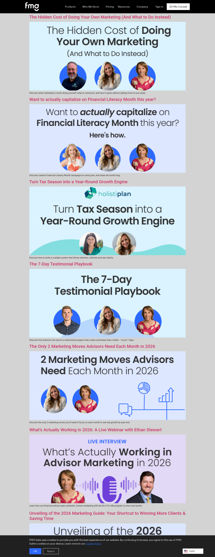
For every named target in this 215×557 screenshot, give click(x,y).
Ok (35, 551)
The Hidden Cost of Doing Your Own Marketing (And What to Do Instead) (100, 17)
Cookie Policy (93, 543)
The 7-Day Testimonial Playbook (60, 264)
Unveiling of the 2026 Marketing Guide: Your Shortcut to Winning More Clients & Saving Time (107, 516)
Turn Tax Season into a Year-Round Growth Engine (78, 181)
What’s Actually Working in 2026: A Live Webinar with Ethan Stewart (95, 429)
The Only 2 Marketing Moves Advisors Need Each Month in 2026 (92, 346)
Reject (51, 551)
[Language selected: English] (193, 551)
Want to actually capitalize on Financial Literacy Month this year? (92, 99)
